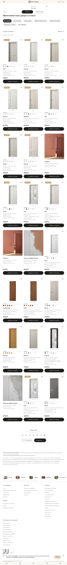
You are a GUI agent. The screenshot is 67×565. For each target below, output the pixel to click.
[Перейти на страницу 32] (44, 435)
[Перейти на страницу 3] (29, 435)
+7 (14, 305)
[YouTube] (63, 555)
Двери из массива (55, 21)
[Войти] (63, 2)
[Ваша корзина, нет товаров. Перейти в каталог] (58, 2)
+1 (34, 305)
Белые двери (17, 21)
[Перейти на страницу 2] (26, 435)
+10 (56, 258)
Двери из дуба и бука (40, 21)
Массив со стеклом (9, 24)
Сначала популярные (9, 31)
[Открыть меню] (4, 2)
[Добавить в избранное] (21, 40)
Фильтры (61, 31)
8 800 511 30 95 (18, 561)
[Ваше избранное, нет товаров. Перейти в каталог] (61, 2)
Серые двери (27, 21)
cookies (16, 556)
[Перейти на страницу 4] (33, 435)
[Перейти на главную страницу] (33, 2)
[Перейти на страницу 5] (37, 435)
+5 (14, 66)
